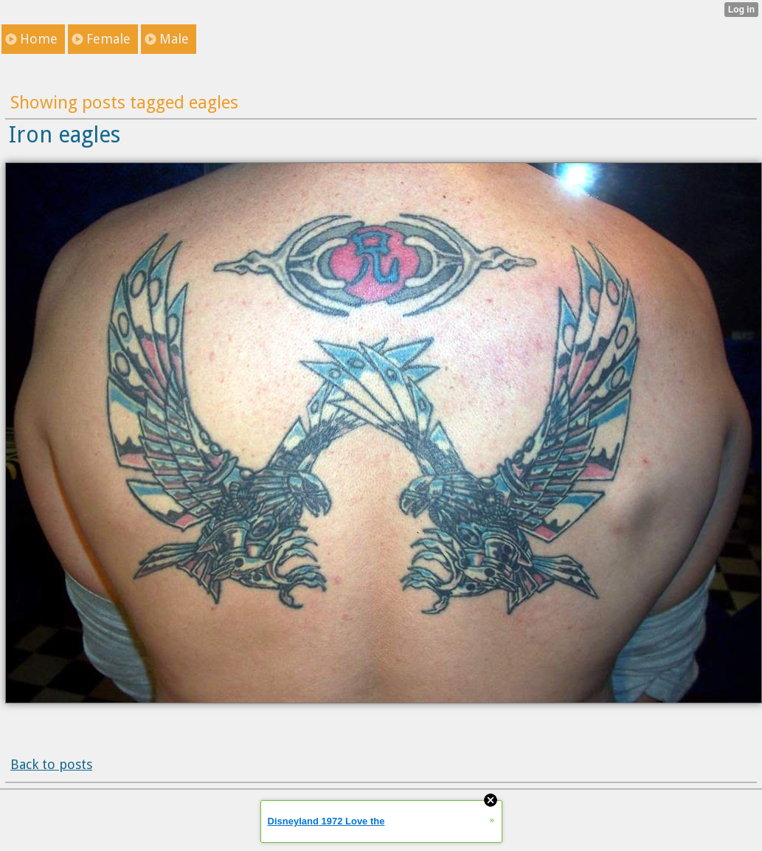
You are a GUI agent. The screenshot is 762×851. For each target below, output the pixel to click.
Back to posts (51, 764)
